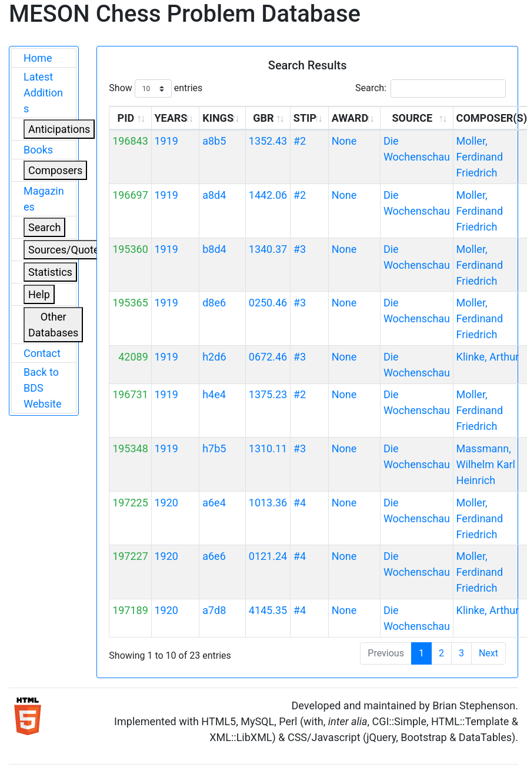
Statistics (50, 272)
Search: (430, 88)
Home (38, 58)
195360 (130, 249)
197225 (130, 502)
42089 (133, 357)
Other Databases (53, 325)
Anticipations (59, 129)
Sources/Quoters (68, 249)
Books (38, 150)
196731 (130, 394)
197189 (130, 610)
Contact (42, 353)
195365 (130, 302)
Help (39, 294)
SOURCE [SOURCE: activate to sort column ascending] (412, 118)
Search (44, 227)
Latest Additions (43, 93)
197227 (130, 556)
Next (488, 653)
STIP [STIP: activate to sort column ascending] (304, 118)
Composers (55, 170)
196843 (130, 141)
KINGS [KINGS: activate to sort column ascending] (218, 118)
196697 (130, 195)
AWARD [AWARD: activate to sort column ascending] (350, 118)
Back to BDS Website (42, 388)
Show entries (155, 88)
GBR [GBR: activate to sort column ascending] (263, 118)
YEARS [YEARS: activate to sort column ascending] (170, 118)
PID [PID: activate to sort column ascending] (126, 118)
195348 (130, 448)
